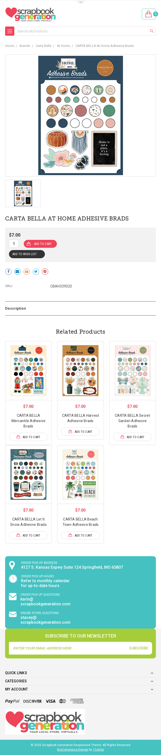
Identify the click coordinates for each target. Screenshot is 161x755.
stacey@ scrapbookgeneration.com (45, 620)
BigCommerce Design (72, 749)
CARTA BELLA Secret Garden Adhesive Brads (132, 420)
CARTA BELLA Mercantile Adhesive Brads (28, 420)
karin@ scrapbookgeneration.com (45, 601)
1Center (98, 749)
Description (15, 308)
